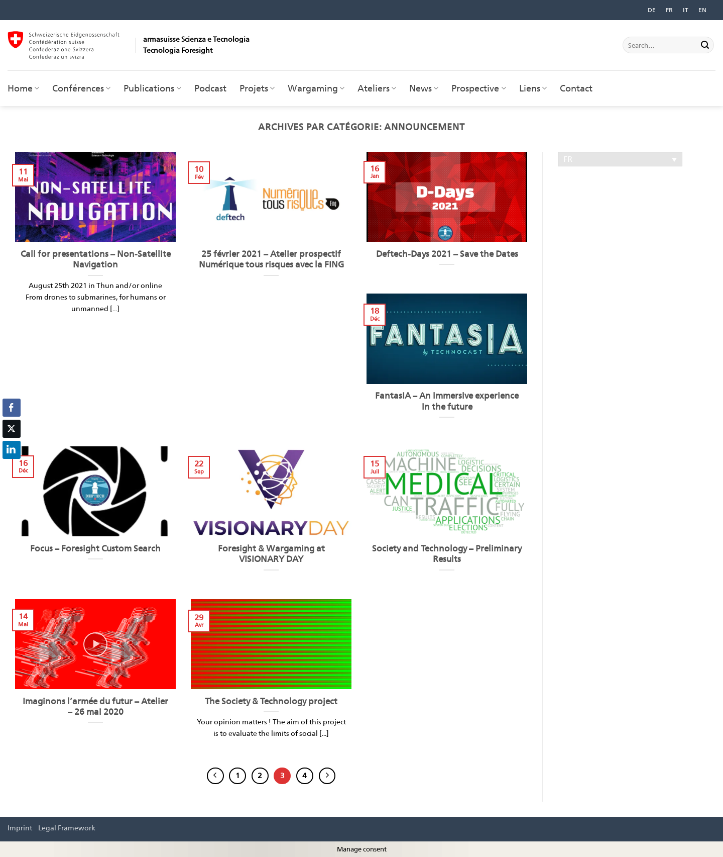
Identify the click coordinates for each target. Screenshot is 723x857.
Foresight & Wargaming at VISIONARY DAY (271, 553)
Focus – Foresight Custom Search (95, 548)
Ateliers (376, 88)
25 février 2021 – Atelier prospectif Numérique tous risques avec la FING (271, 259)
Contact (576, 88)
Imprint (20, 827)
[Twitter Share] (12, 429)
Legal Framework (66, 827)
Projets (257, 88)
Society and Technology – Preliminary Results (447, 553)
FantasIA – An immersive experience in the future (447, 401)
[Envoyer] (704, 45)
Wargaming (316, 88)
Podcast (210, 88)
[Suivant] (327, 776)
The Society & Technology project (271, 701)
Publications (152, 88)
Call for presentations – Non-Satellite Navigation (96, 259)
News (423, 88)
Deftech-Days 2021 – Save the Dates (447, 254)
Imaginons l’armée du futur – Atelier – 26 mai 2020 (95, 706)
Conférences (81, 88)
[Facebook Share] (12, 408)
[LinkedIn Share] (12, 450)
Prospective (478, 88)
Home (23, 88)
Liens (533, 88)
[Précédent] (215, 776)
